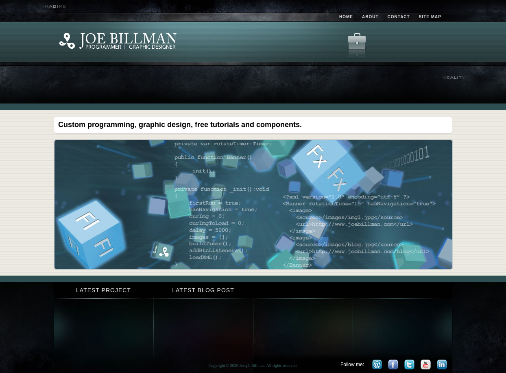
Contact (399, 17)
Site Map (430, 17)
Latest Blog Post (203, 290)
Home (346, 17)
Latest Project (103, 290)
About (370, 17)
